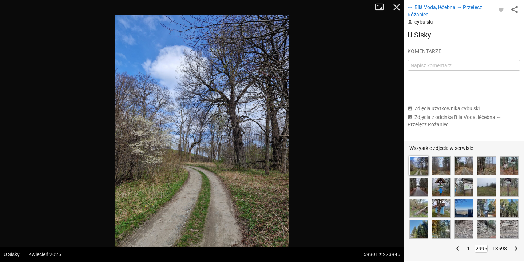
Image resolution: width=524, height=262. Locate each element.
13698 (499, 248)
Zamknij (396, 7)
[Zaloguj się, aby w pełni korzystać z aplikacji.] (501, 9)
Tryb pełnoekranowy (382, 7)
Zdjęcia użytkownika (444, 108)
